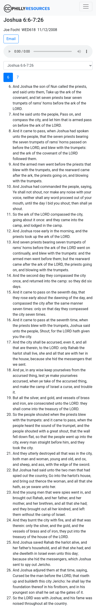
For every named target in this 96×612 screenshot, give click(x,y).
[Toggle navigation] (85, 6)
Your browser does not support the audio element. (48, 51)
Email (11, 39)
